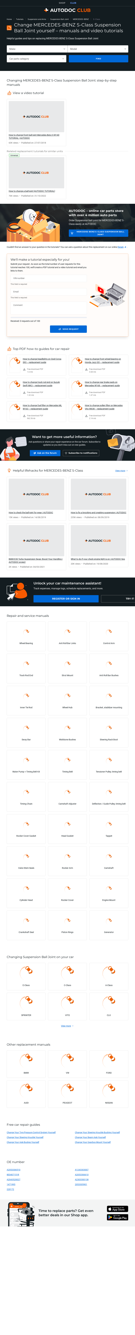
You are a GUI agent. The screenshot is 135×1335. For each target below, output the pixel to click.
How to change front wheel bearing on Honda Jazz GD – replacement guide (103, 360)
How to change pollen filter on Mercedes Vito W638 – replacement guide (104, 407)
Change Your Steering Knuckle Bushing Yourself (97, 1132)
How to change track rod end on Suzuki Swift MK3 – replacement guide (41, 384)
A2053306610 (82, 1174)
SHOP (62, 3)
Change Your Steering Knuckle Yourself (25, 1137)
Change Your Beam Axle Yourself (90, 1137)
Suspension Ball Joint (59, 19)
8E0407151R (13, 1174)
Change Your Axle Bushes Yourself (23, 1142)
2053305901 (81, 1184)
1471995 (11, 1184)
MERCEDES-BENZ (81, 19)
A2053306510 (13, 1169)
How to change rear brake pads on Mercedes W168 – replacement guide (102, 384)
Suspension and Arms (37, 19)
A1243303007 (82, 1169)
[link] (36, 122)
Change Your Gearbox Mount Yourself (93, 1142)
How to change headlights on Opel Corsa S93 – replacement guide (42, 360)
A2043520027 (13, 1179)
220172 (10, 1189)
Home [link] (9, 19)
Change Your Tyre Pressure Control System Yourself (31, 1132)
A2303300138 (82, 1179)
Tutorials (19, 19)
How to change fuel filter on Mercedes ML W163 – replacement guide (42, 407)
